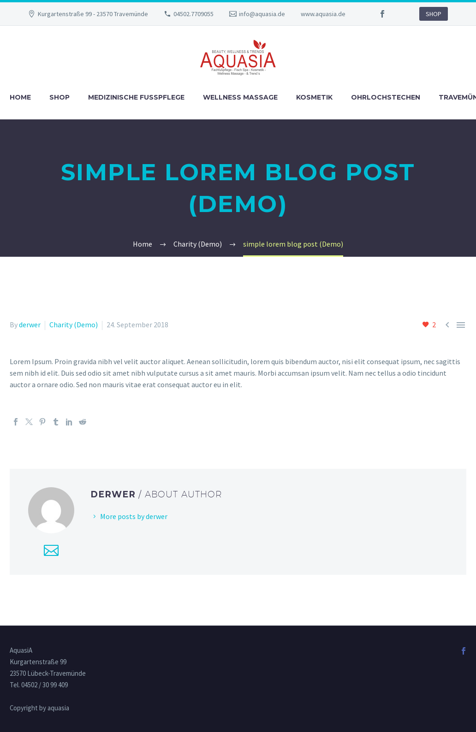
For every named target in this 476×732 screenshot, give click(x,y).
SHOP (433, 14)
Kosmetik (314, 97)
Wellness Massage (240, 97)
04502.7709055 (193, 14)
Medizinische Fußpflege (136, 97)
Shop (59, 97)
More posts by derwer (133, 516)
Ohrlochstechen (385, 97)
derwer (30, 324)
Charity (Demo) (73, 324)
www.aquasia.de (323, 14)
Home (20, 97)
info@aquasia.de (262, 14)
